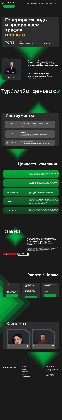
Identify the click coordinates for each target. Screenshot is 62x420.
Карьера (46, 3)
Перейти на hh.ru (9, 254)
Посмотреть (31, 297)
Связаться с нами (9, 6)
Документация (53, 3)
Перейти (12, 295)
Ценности (41, 3)
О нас (28, 3)
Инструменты (34, 3)
